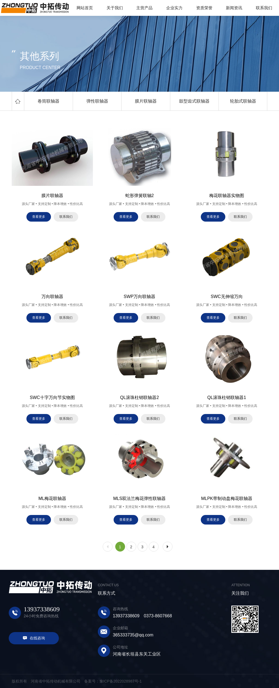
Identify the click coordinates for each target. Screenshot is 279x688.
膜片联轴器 (146, 101)
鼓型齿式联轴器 (194, 101)
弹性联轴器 (97, 101)
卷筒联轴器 (48, 101)
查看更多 (38, 217)
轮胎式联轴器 (243, 101)
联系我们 (65, 217)
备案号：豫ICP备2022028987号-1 (113, 681)
